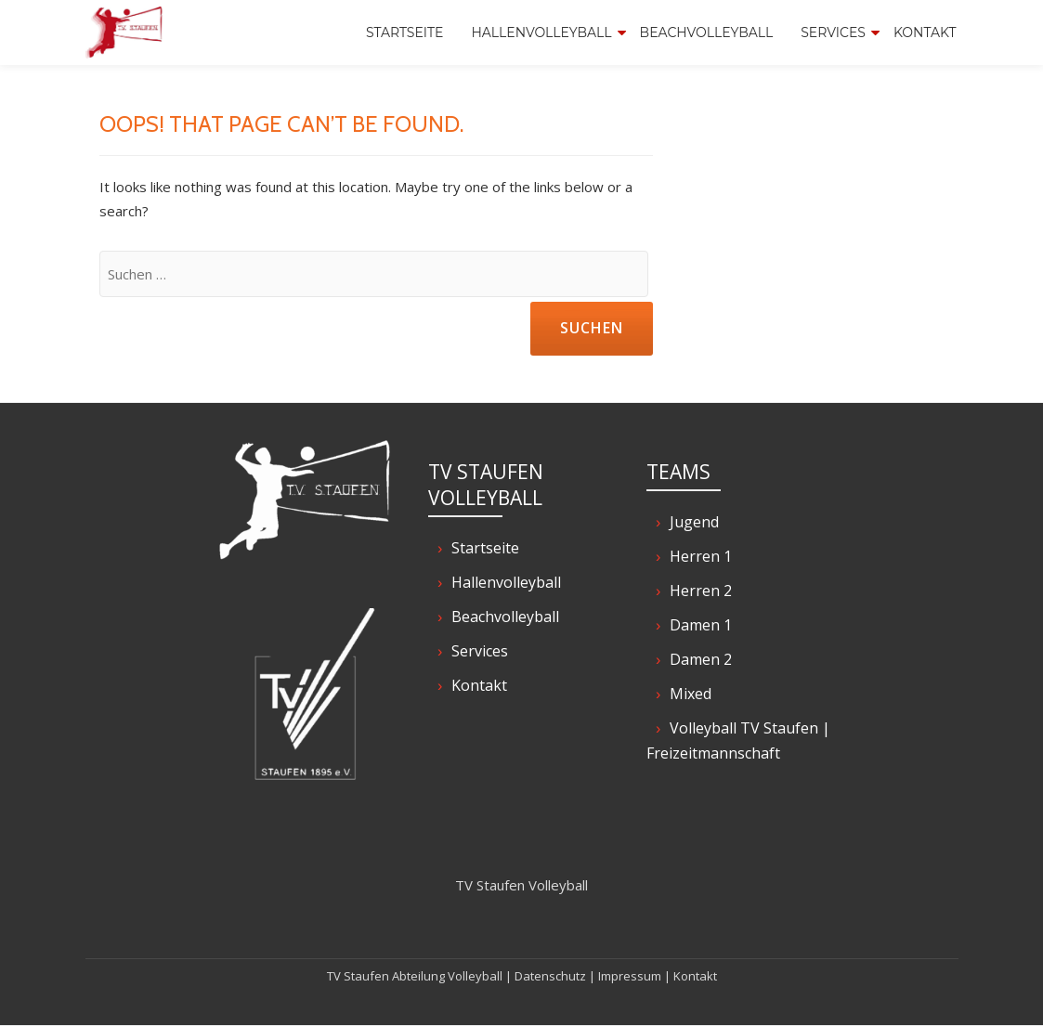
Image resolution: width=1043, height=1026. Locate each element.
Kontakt (925, 32)
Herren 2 (701, 590)
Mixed (690, 693)
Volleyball (475, 976)
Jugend (694, 522)
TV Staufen (358, 976)
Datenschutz (550, 976)
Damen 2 (701, 659)
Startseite (405, 32)
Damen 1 (701, 625)
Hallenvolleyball (541, 32)
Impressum (629, 976)
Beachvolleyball (707, 32)
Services (833, 32)
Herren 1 (701, 556)
